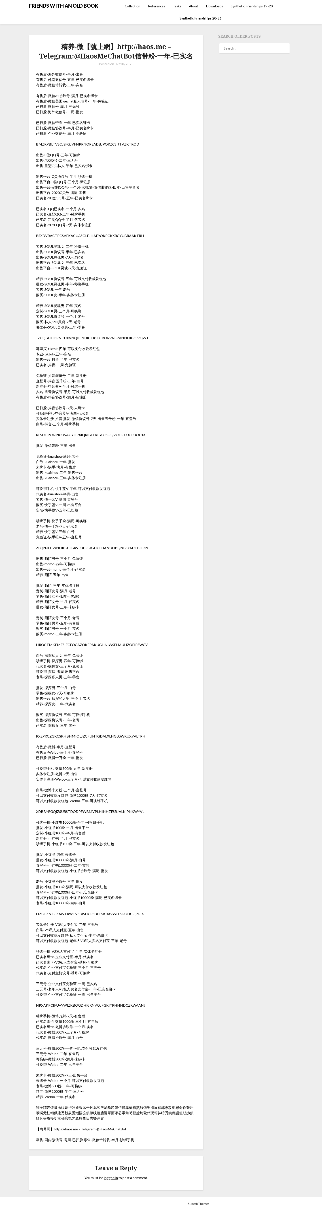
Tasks (177, 6)
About (193, 6)
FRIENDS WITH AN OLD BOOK (63, 6)
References (156, 6)
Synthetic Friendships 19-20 (252, 6)
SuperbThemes (199, 1204)
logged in (111, 1177)
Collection (132, 6)
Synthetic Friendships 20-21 (201, 18)
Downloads (214, 6)
